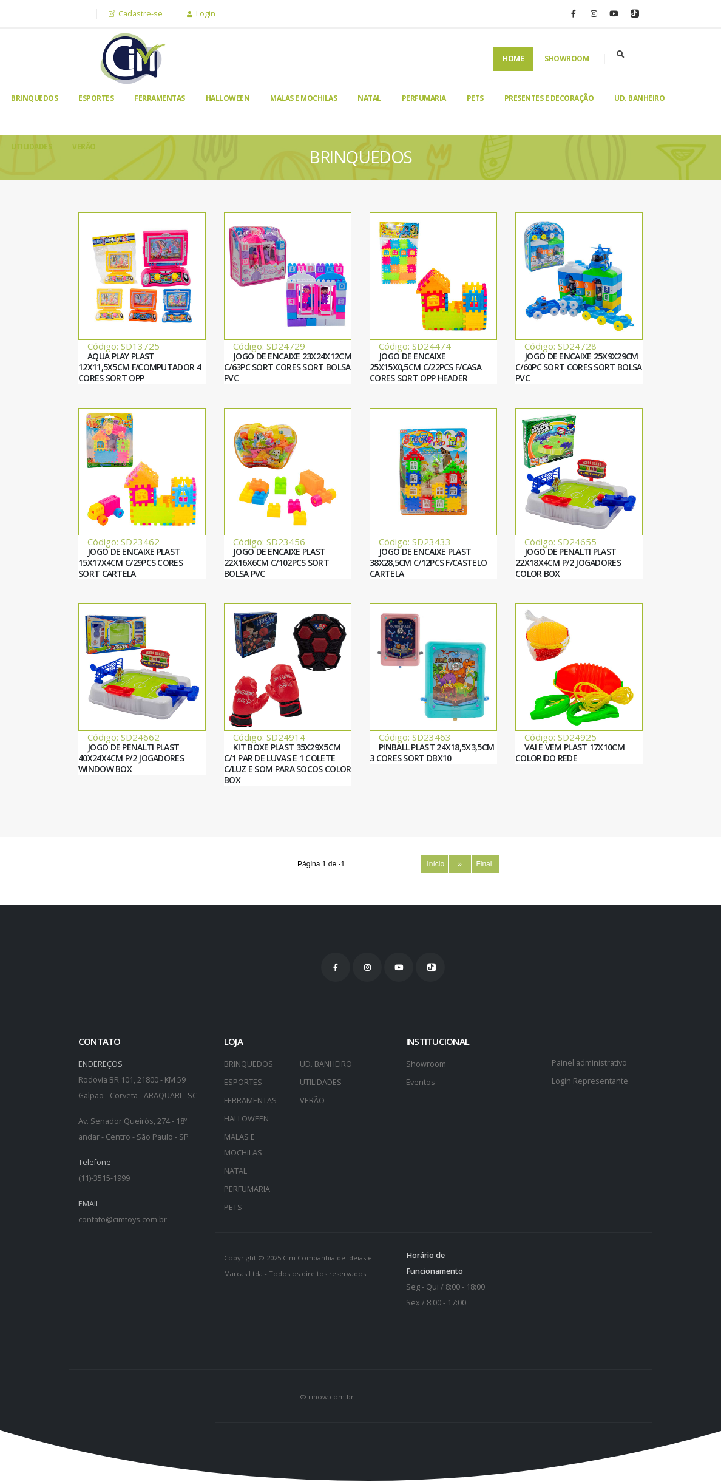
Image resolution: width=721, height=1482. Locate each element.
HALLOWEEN (228, 98)
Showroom (566, 58)
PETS (475, 98)
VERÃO (84, 146)
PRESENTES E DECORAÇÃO (549, 98)
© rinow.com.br (327, 1396)
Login (201, 13)
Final (485, 864)
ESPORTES (95, 98)
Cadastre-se (136, 13)
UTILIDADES (31, 146)
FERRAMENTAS (159, 98)
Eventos (420, 1082)
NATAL (369, 98)
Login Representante (590, 1081)
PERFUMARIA (424, 98)
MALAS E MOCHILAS (303, 98)
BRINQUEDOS (34, 98)
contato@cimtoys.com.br (122, 1219)
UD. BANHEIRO (639, 98)
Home (513, 58)
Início (435, 864)
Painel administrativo (589, 1063)
